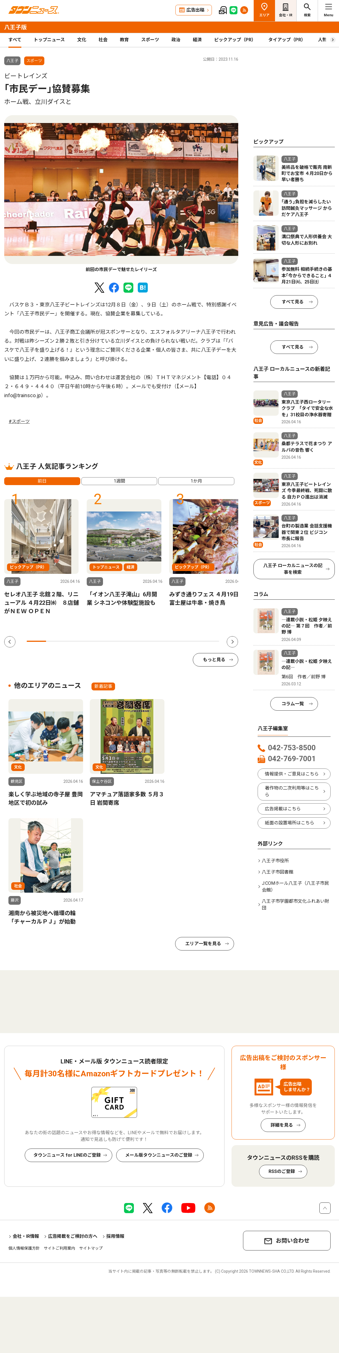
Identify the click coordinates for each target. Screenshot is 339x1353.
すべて (14, 39)
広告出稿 (195, 10)
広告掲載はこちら (283, 808)
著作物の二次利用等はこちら (292, 791)
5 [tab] (113, 641)
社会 (103, 39)
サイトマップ (91, 1248)
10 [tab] (209, 641)
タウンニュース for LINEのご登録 (67, 1155)
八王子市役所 (275, 860)
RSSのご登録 (282, 1171)
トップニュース (49, 39)
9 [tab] (190, 641)
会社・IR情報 (26, 1236)
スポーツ (150, 39)
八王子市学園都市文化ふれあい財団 (295, 905)
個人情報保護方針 (24, 1248)
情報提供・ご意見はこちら (292, 774)
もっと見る (214, 659)
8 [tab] (171, 641)
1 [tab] (36, 641)
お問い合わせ (293, 1240)
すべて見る (293, 301)
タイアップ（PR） (287, 39)
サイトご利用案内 (59, 1248)
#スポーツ (19, 421)
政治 (175, 39)
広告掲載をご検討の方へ (72, 1236)
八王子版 (15, 27)
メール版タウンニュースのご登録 (158, 1155)
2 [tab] (55, 641)
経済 (197, 39)
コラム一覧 (292, 703)
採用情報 (115, 1236)
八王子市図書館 (277, 872)
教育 (124, 39)
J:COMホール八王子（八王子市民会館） (295, 887)
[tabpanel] (121, 194)
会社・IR (285, 15)
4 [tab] (94, 641)
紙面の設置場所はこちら (289, 823)
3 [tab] (74, 641)
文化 (81, 39)
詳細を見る (282, 1125)
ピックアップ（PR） (235, 39)
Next (232, 641)
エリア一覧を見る (203, 943)
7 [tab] (151, 641)
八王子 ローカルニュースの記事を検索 (292, 569)
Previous (9, 641)
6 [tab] (132, 641)
